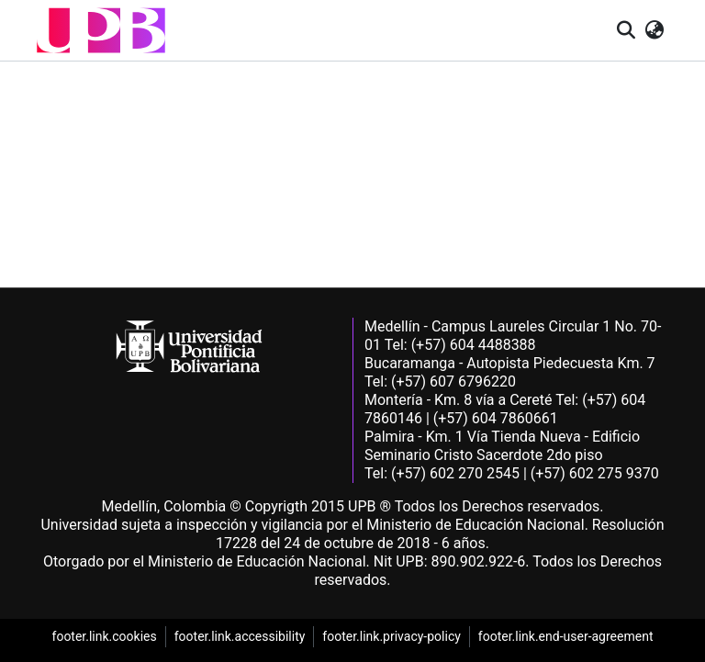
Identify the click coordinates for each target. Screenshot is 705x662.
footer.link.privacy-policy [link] (391, 636)
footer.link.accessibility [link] (240, 636)
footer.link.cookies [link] (104, 636)
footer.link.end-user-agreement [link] (566, 636)
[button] (101, 30)
